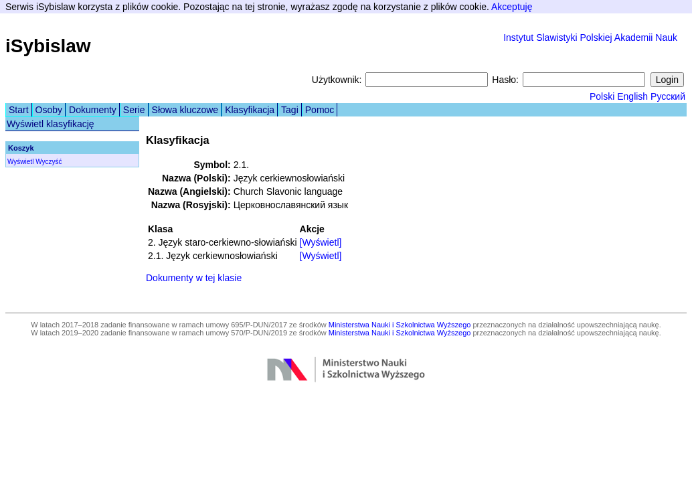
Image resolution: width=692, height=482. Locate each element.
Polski (602, 96)
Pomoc (320, 109)
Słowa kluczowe (185, 109)
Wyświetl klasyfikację (50, 123)
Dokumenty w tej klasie (194, 277)
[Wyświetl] (321, 242)
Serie (134, 109)
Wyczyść (48, 161)
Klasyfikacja (249, 109)
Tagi (289, 109)
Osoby (48, 109)
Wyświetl (20, 161)
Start (19, 109)
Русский (668, 96)
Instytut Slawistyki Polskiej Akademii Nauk (590, 37)
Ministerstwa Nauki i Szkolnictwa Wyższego (400, 325)
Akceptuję (511, 6)
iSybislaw (48, 45)
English (632, 96)
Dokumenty (92, 109)
